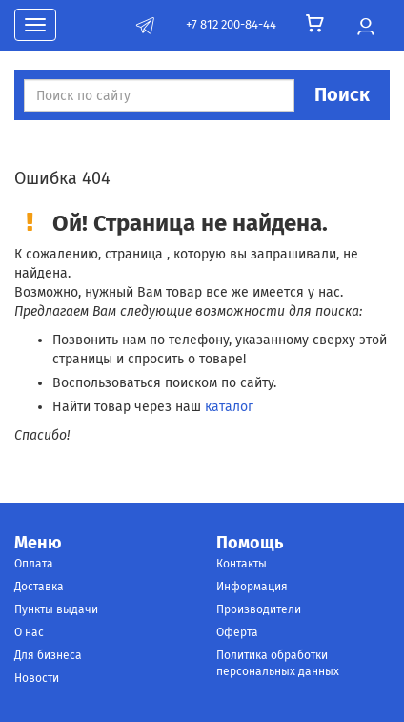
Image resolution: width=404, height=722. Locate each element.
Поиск (342, 94)
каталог (229, 407)
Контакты (241, 563)
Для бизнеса (48, 655)
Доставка (39, 586)
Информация (252, 586)
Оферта (237, 632)
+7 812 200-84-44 (231, 24)
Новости (36, 678)
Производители (258, 609)
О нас (29, 632)
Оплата (33, 563)
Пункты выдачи (56, 609)
